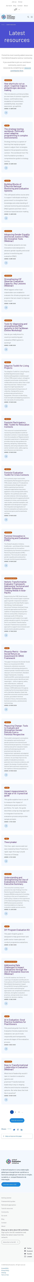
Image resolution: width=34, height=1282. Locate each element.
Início (2, 24)
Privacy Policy (5, 1270)
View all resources (17, 1120)
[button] (28, 17)
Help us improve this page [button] (13, 1136)
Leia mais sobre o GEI (9, 1184)
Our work (9, 5)
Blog (14, 5)
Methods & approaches (8, 1205)
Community (5, 1212)
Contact (20, 5)
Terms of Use (5, 1275)
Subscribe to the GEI (9, 1242)
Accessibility (4, 1268)
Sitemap (3, 1272)
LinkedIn (29, 1256)
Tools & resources (7, 1208)
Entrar (20, 2)
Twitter (29, 1248)
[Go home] (9, 17)
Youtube (29, 1254)
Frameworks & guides (8, 1201)
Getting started (6, 1198)
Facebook (30, 1251)
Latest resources (11, 24)
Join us (14, 2)
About (26, 5)
